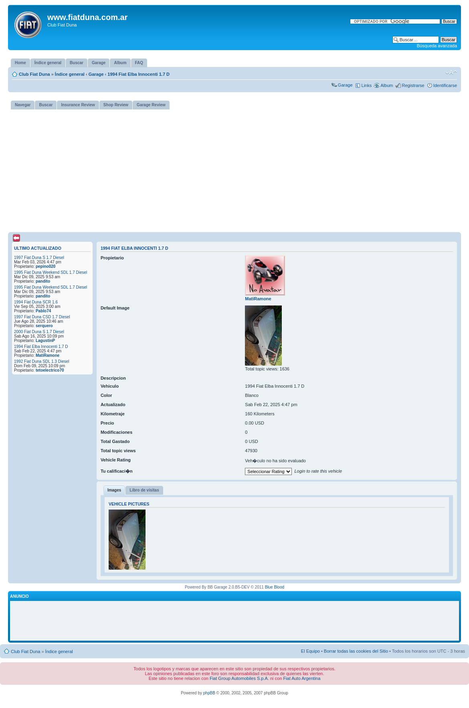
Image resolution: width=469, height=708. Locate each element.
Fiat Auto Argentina (301, 678)
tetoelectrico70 (50, 370)
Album (386, 85)
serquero (44, 326)
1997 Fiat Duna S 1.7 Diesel (39, 257)
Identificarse (445, 85)
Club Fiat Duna (34, 74)
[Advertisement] (234, 169)
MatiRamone (47, 355)
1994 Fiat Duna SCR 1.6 (36, 302)
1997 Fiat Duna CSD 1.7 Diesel (42, 317)
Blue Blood (274, 587)
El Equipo (310, 651)
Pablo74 (43, 311)
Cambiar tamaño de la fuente (451, 72)
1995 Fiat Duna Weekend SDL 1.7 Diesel (50, 272)
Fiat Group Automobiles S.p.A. (239, 678)
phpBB (209, 693)
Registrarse (413, 85)
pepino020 (45, 266)
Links (367, 85)
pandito (43, 281)
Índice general (70, 74)
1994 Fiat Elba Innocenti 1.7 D (138, 74)
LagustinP (45, 340)
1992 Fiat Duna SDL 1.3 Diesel (41, 361)
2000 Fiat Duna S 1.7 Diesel (39, 332)
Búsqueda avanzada (437, 45)
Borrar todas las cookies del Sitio (356, 651)
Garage (96, 74)
